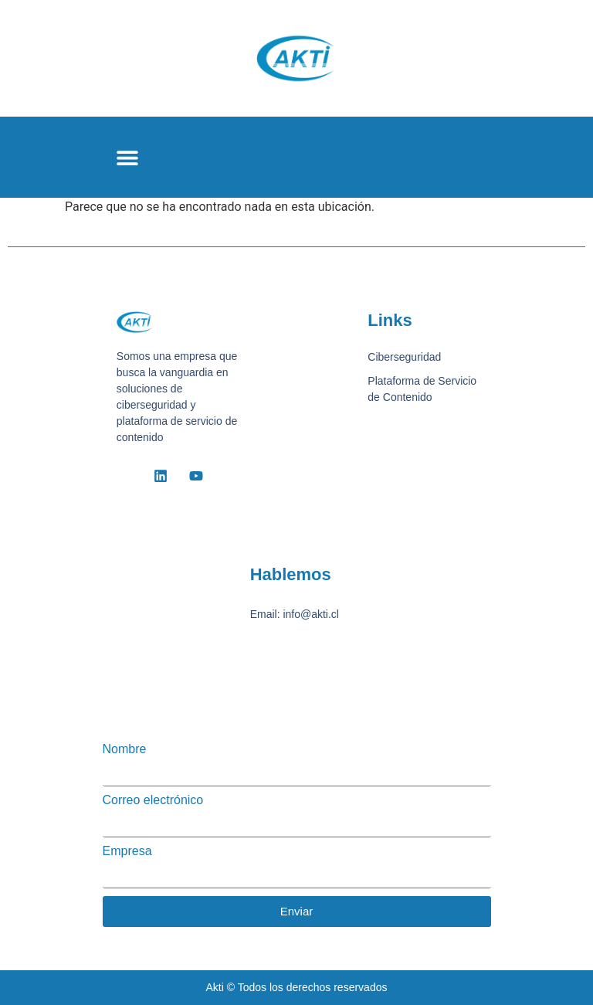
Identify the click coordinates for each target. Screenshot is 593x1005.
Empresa (127, 851)
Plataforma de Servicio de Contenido (422, 389)
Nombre (125, 749)
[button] (127, 157)
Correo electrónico (153, 800)
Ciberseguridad (404, 357)
